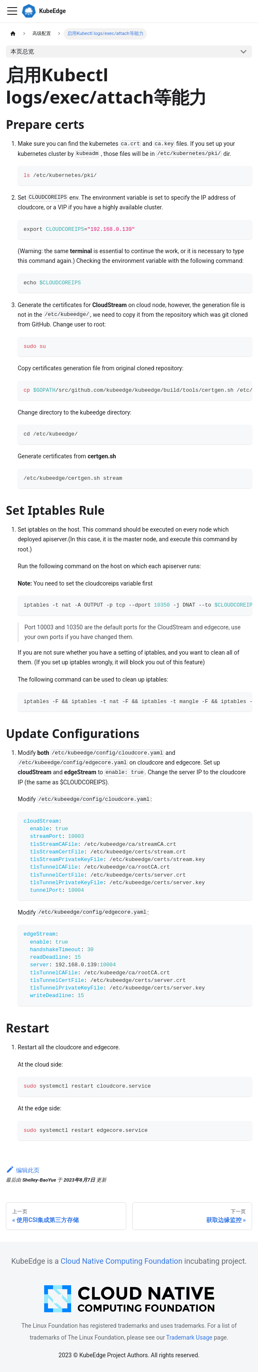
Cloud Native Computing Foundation (121, 1261)
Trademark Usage (189, 1337)
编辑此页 (23, 1170)
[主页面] (13, 34)
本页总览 (22, 51)
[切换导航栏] (12, 11)
